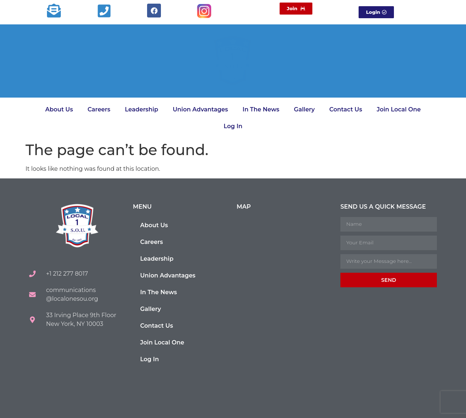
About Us (59, 109)
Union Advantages (200, 109)
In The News (260, 109)
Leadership (141, 109)
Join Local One (399, 109)
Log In (233, 126)
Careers (98, 109)
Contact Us (345, 109)
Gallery (304, 109)
